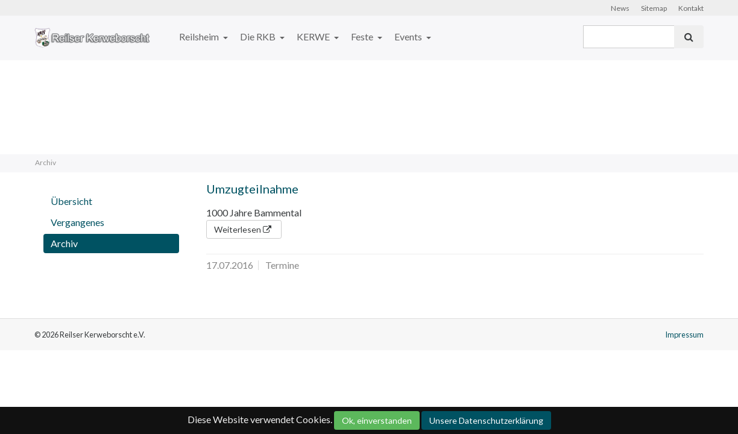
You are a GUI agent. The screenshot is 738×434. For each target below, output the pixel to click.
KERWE (314, 36)
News (620, 8)
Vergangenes (77, 222)
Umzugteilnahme (252, 188)
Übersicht (71, 201)
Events (409, 36)
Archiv (64, 243)
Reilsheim (200, 36)
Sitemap (654, 8)
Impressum (684, 334)
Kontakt (691, 8)
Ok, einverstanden (377, 420)
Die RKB (258, 36)
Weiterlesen (244, 229)
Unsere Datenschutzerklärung (486, 420)
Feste (363, 36)
